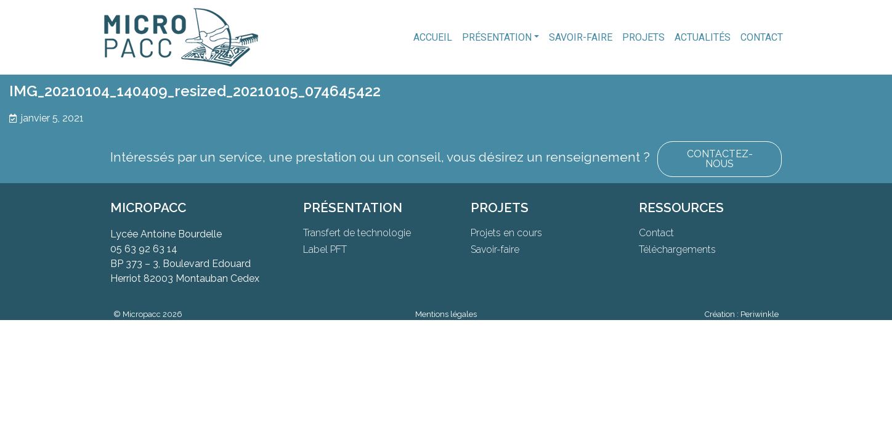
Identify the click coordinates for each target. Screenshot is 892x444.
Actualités (703, 37)
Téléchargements (677, 249)
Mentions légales (446, 314)
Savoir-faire (580, 37)
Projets (643, 37)
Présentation (497, 37)
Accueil (432, 37)
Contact (761, 37)
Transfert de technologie (357, 233)
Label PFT (325, 249)
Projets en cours (506, 233)
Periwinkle (759, 314)
